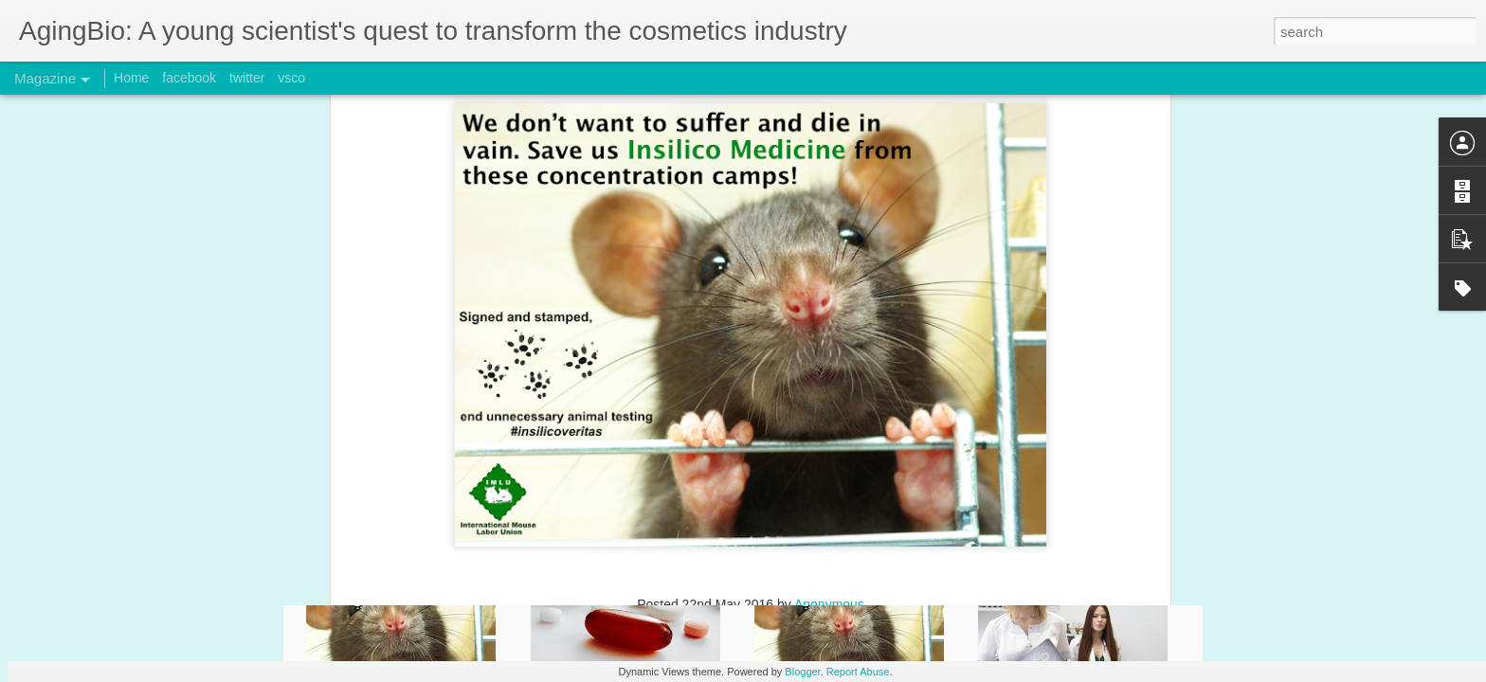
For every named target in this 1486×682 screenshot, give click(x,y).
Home (131, 77)
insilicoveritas (820, 342)
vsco (291, 77)
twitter (246, 77)
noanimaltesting (913, 342)
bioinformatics (628, 342)
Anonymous (829, 317)
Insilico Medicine (725, 342)
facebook (189, 77)
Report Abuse (858, 671)
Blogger (802, 671)
